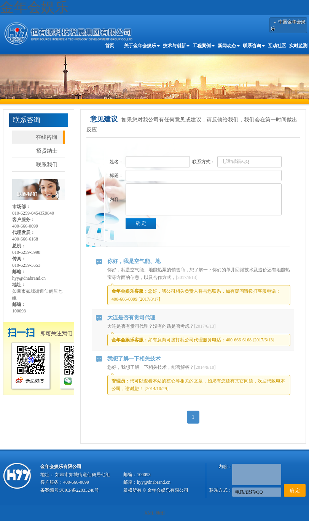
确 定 (141, 223)
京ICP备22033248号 (79, 490)
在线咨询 (46, 137)
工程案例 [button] (204, 45)
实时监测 (298, 45)
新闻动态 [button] (229, 45)
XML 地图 (154, 513)
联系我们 (46, 164)
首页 (109, 45)
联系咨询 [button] (254, 45)
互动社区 (277, 45)
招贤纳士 (46, 151)
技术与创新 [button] (176, 45)
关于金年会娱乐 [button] (142, 45)
